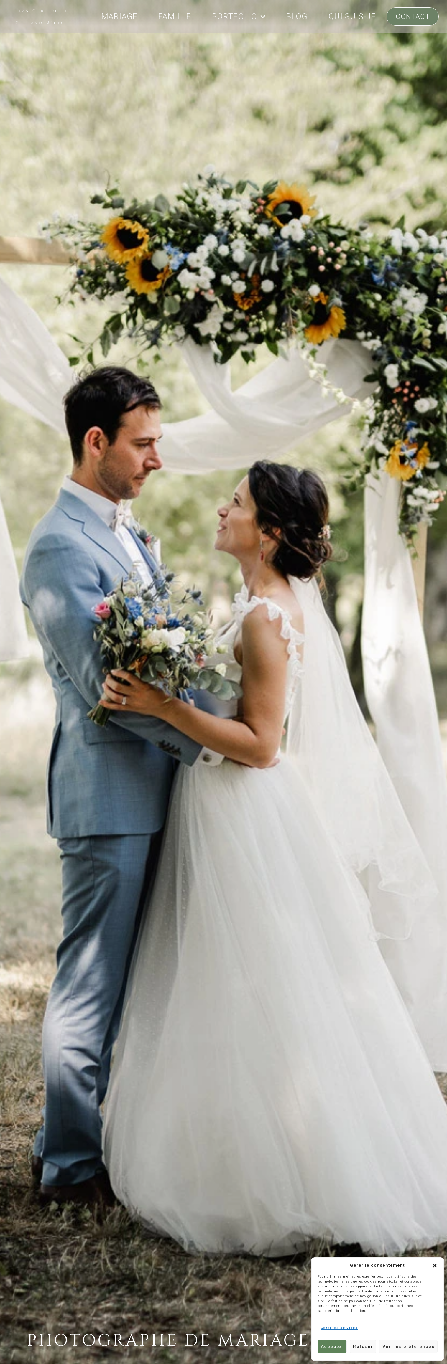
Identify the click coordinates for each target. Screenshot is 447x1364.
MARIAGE (119, 16)
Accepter (332, 1346)
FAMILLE (174, 16)
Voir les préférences (408, 1346)
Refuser (363, 1346)
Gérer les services (339, 1328)
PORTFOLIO (239, 16)
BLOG (297, 16)
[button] (435, 1266)
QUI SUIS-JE (352, 16)
